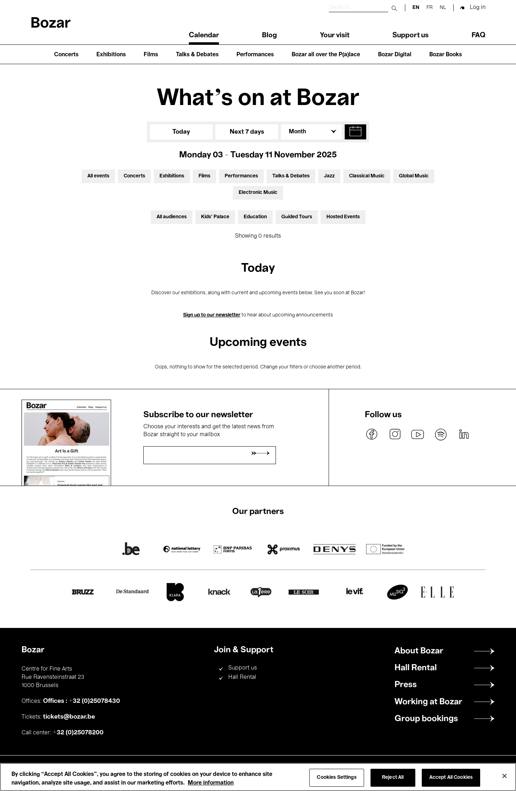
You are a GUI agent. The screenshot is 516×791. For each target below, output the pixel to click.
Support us (410, 35)
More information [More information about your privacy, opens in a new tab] (211, 783)
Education (255, 217)
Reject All (392, 777)
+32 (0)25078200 (78, 732)
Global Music (414, 176)
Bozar (50, 23)
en (415, 7)
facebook (372, 434)
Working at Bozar (428, 702)
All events (98, 176)
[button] (355, 131)
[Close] (504, 776)
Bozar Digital (394, 54)
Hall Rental (242, 677)
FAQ (479, 35)
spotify (441, 434)
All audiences (172, 217)
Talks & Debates (197, 54)
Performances (255, 54)
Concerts (66, 54)
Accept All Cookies (451, 777)
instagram (395, 434)
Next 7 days (247, 132)
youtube (418, 434)
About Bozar (419, 651)
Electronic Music (258, 192)
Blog (269, 35)
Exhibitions (111, 54)
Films (151, 54)
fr (429, 7)
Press (406, 685)
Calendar (204, 35)
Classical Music (366, 176)
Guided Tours (296, 217)
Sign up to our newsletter (211, 315)
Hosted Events (343, 217)
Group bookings (426, 719)
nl (443, 7)
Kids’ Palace (215, 217)
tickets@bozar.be (69, 717)
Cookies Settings (336, 777)
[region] (258, 777)
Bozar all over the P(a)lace (326, 54)
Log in (478, 7)
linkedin (464, 434)
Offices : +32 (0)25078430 (81, 701)
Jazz (329, 176)
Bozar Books (445, 54)
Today (181, 132)
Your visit (334, 35)
